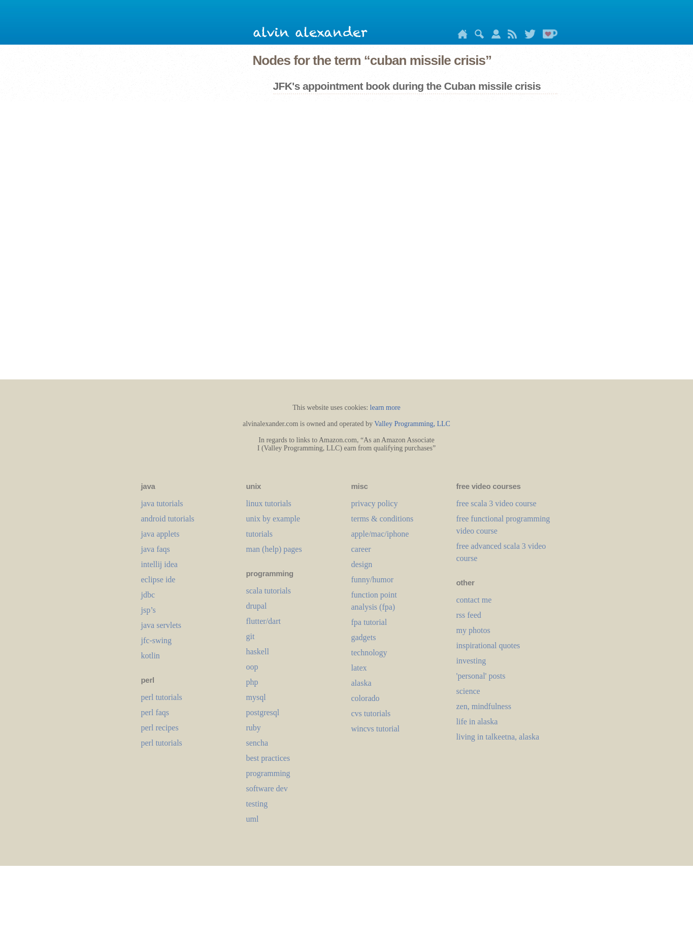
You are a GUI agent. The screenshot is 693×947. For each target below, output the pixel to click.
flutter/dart (263, 621)
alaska (361, 683)
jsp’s (148, 610)
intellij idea (159, 564)
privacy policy (374, 503)
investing (471, 660)
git (250, 636)
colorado (365, 698)
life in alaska (477, 721)
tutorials (259, 534)
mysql (256, 697)
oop (252, 666)
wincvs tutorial (375, 728)
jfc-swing (156, 640)
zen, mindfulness (483, 706)
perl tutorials (161, 697)
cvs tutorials (371, 713)
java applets (160, 534)
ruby (253, 727)
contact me (474, 599)
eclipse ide (158, 579)
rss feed (468, 615)
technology (369, 652)
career (361, 549)
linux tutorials (268, 503)
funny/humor (372, 579)
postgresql (263, 712)
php (252, 682)
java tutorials (162, 503)
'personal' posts (481, 676)
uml (252, 819)
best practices (268, 758)
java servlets (161, 625)
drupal (256, 606)
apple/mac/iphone (380, 534)
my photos (473, 630)
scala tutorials (268, 590)
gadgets (363, 637)
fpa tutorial (369, 622)
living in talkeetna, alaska (498, 736)
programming (268, 773)
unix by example (273, 518)
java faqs (155, 549)
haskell (257, 651)
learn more (385, 407)
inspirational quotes (488, 645)
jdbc (148, 594)
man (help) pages (274, 549)
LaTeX (359, 667)
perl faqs (155, 712)
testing (257, 803)
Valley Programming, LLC (412, 424)
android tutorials (167, 518)
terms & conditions (382, 518)
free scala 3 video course (496, 503)
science (468, 691)
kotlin (150, 655)
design (362, 564)
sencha (257, 743)
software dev (267, 788)
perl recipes (160, 727)
